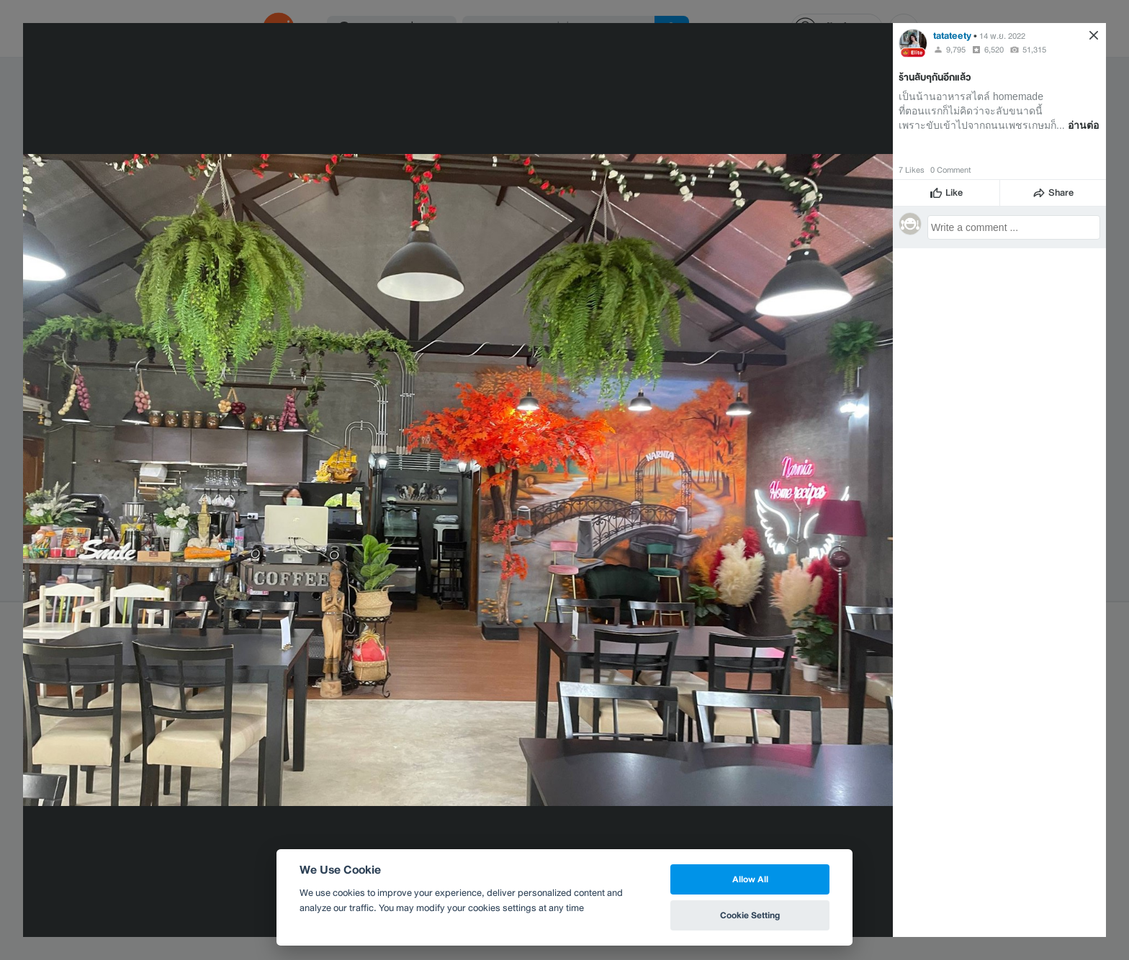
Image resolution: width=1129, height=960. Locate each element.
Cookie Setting (750, 915)
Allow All (750, 879)
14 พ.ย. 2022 (1002, 36)
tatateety (952, 35)
